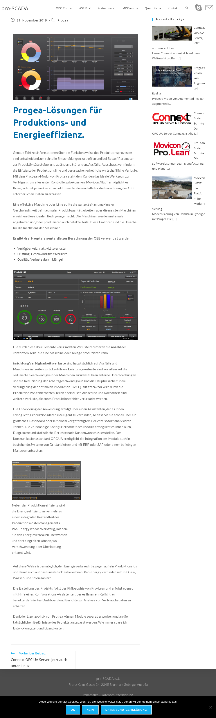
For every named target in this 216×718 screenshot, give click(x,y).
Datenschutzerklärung (117, 695)
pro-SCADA (14, 8)
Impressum (90, 695)
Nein (90, 710)
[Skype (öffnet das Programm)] (198, 7)
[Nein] (210, 707)
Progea (63, 20)
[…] (178, 58)
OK (73, 710)
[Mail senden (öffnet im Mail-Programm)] (209, 8)
